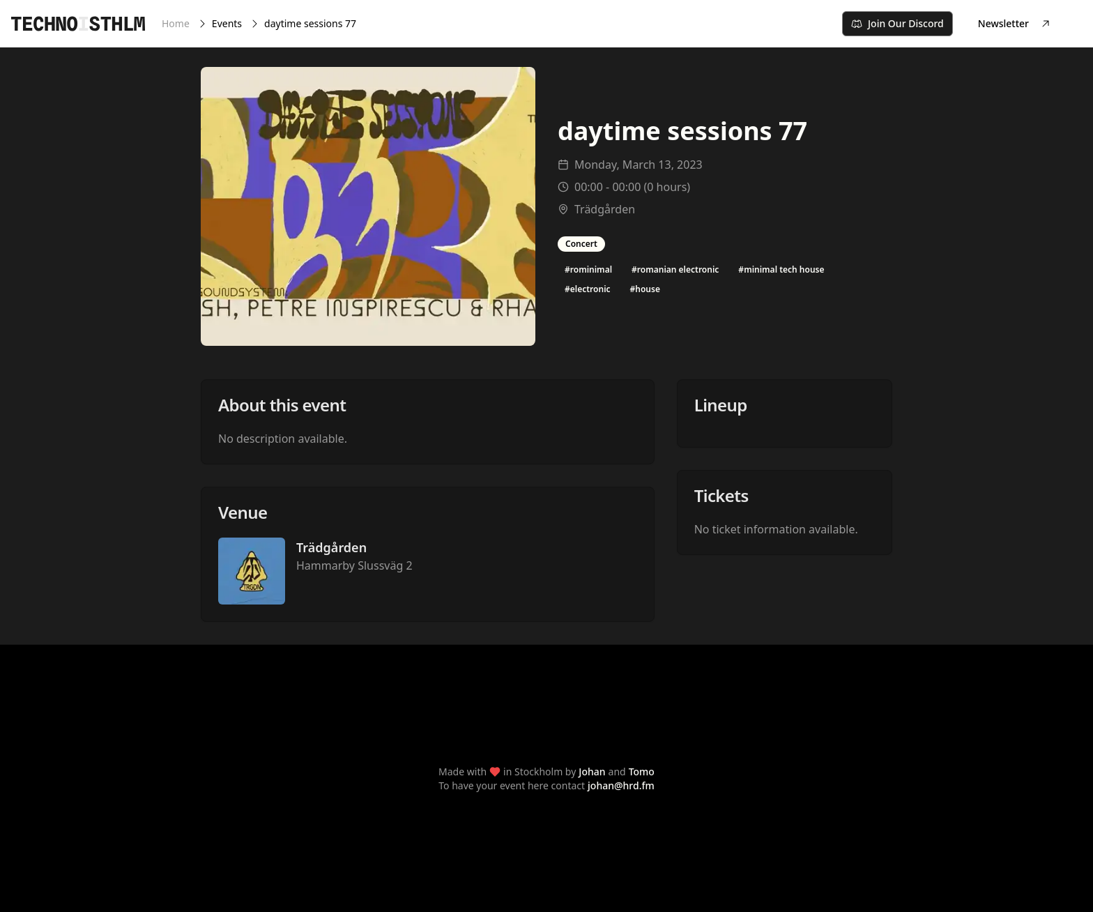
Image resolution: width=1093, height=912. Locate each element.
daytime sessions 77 (310, 23)
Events (227, 23)
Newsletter (1014, 23)
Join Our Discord (897, 23)
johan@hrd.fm (621, 785)
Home (176, 23)
